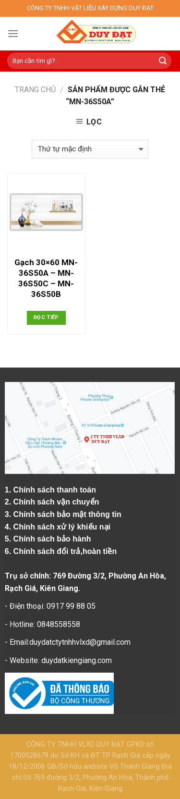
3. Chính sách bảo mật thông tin (64, 514)
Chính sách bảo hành (53, 539)
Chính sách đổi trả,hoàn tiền (65, 551)
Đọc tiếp (46, 317)
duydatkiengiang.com (76, 660)
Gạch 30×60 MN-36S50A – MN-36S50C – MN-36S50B (46, 278)
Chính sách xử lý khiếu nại (63, 527)
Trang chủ (35, 89)
